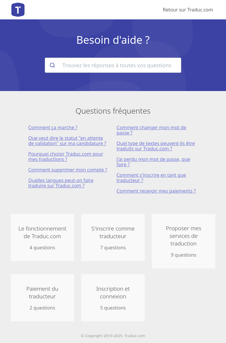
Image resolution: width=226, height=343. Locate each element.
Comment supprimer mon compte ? (67, 170)
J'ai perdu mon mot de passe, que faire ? (153, 162)
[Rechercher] (52, 65)
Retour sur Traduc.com (188, 9)
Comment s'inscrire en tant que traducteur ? (151, 178)
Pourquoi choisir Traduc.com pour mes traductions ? (65, 156)
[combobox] (113, 65)
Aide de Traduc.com (18, 9)
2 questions (42, 298)
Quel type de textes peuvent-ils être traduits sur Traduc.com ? (156, 146)
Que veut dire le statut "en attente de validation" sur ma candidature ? (67, 141)
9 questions (183, 241)
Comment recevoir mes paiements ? (156, 191)
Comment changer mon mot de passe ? (151, 130)
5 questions (113, 298)
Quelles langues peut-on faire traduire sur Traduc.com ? (60, 183)
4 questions (42, 238)
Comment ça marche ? (52, 127)
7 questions (113, 238)
